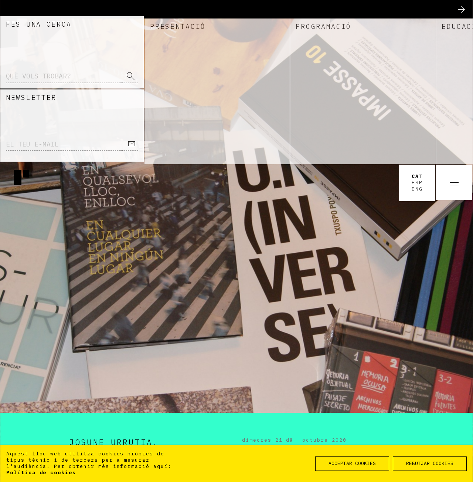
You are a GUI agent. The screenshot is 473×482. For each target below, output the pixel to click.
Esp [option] (417, 18)
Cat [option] (417, 12)
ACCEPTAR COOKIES (352, 463)
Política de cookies (41, 472)
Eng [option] (417, 25)
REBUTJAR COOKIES (429, 463)
